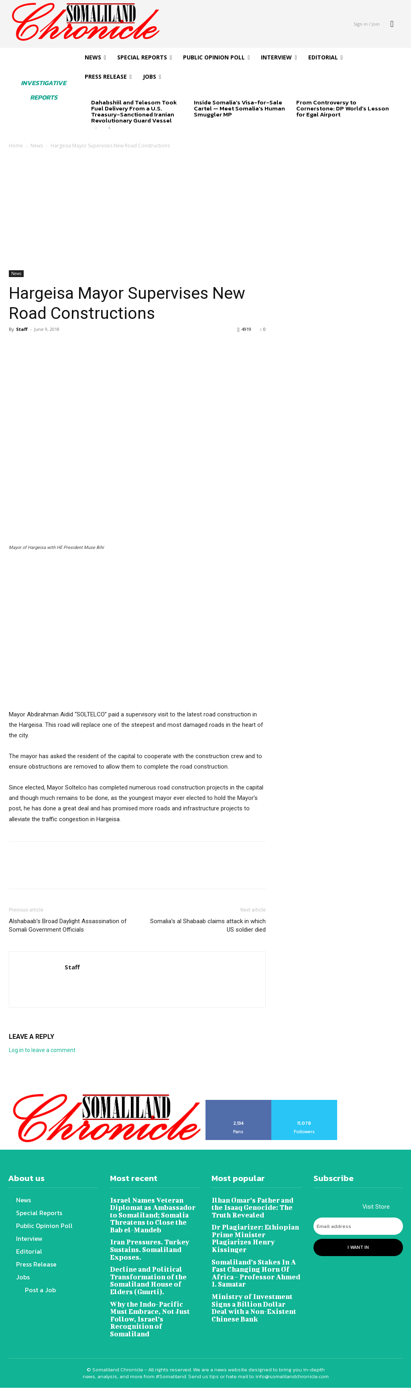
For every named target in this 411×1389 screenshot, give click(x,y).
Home (16, 145)
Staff (22, 329)
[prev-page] (96, 128)
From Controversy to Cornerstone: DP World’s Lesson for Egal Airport (342, 108)
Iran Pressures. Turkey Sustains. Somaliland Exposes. (149, 1247)
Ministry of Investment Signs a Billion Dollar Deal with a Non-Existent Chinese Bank (255, 1304)
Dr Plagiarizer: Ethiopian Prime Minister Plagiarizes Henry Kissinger (254, 1236)
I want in (358, 1246)
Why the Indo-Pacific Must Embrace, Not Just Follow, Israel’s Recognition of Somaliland (154, 1311)
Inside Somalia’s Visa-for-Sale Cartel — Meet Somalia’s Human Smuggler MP (239, 108)
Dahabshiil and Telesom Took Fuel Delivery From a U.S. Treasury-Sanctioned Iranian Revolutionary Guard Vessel (134, 111)
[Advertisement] (205, 210)
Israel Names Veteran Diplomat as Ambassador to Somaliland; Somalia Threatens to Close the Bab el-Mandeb (154, 1213)
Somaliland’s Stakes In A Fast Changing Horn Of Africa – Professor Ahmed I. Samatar (254, 1270)
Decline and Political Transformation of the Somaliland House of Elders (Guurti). (147, 1277)
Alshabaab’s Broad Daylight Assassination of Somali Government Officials (68, 925)
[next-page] (109, 128)
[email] (358, 1226)
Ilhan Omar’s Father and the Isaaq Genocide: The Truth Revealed (252, 1206)
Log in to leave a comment (42, 1050)
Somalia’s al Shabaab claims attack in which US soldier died (208, 925)
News (37, 145)
